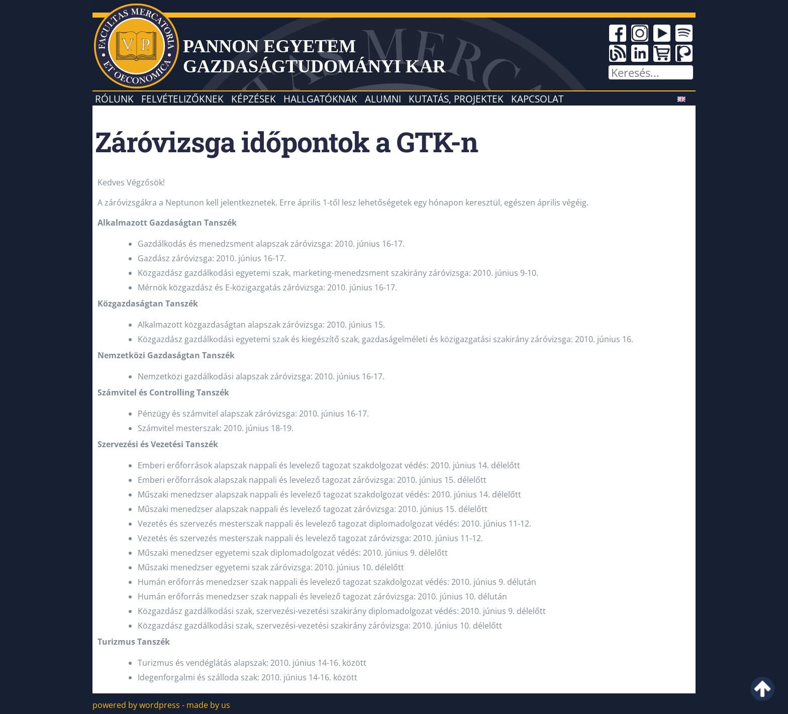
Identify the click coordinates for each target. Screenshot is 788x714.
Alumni (383, 99)
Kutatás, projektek (456, 99)
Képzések (253, 99)
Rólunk (114, 99)
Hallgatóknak (320, 99)
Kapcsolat (537, 99)
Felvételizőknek (182, 99)
